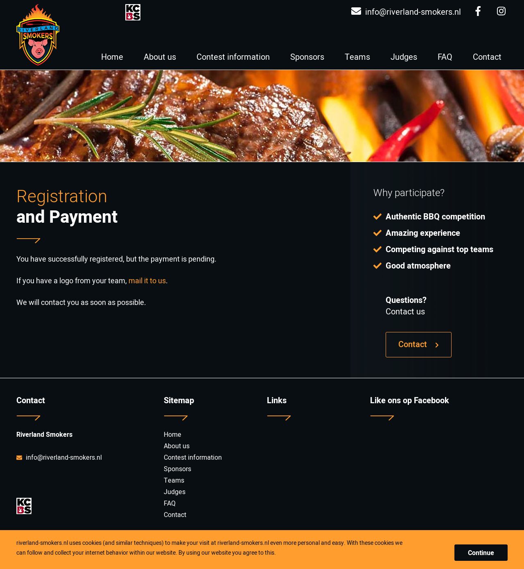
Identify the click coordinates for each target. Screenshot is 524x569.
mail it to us (147, 281)
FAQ (445, 57)
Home (112, 57)
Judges (404, 57)
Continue (481, 553)
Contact (487, 57)
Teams (357, 57)
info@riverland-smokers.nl (406, 12)
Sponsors (307, 57)
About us (160, 57)
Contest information (233, 57)
